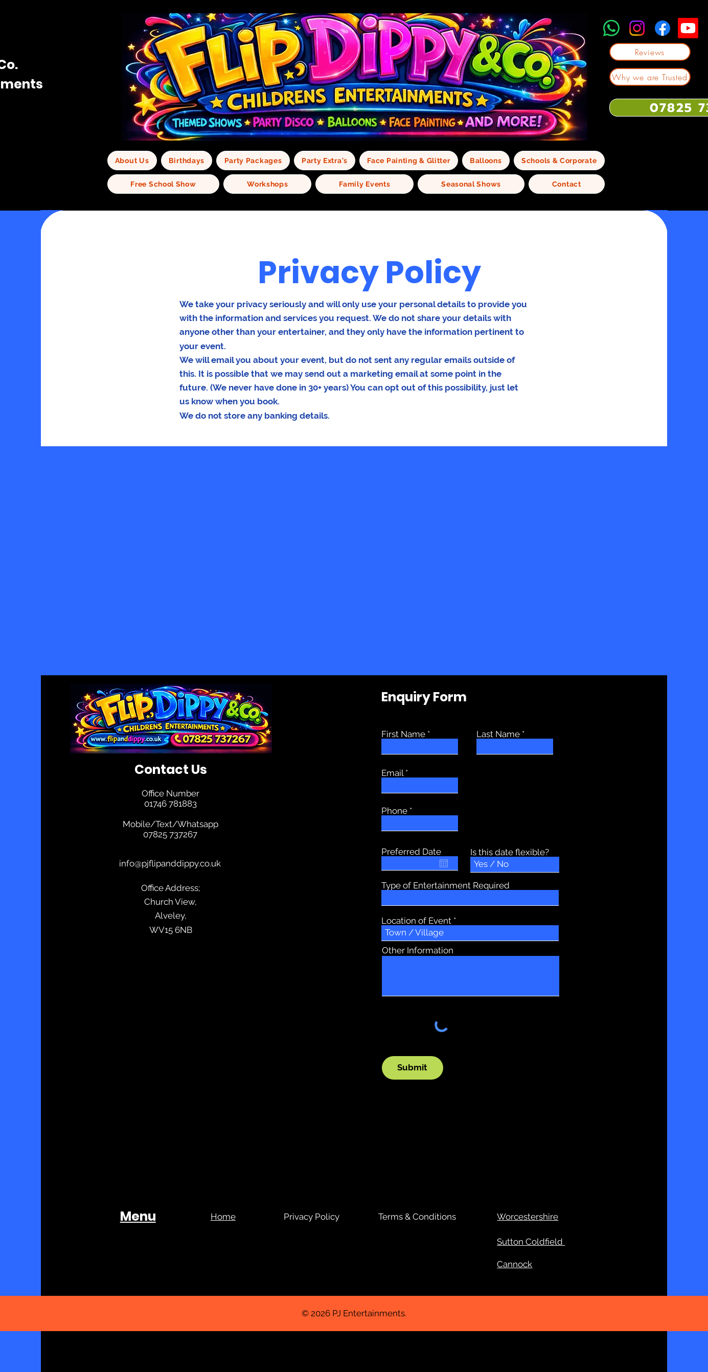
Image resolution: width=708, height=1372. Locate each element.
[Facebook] (662, 28)
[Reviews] (650, 52)
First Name (403, 734)
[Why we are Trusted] (650, 77)
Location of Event (416, 921)
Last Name (498, 734)
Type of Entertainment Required (445, 885)
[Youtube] (688, 28)
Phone (394, 811)
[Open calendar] (444, 863)
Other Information (417, 950)
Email (392, 773)
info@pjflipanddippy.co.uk (170, 863)
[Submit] (412, 1068)
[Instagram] (637, 28)
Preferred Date (411, 852)
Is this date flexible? (509, 852)
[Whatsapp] (611, 28)
